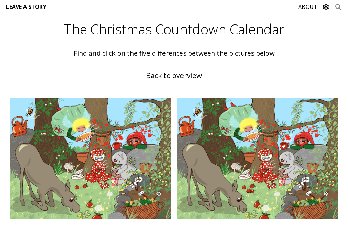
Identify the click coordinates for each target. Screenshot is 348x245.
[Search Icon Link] (338, 7)
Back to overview (174, 75)
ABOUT (307, 7)
